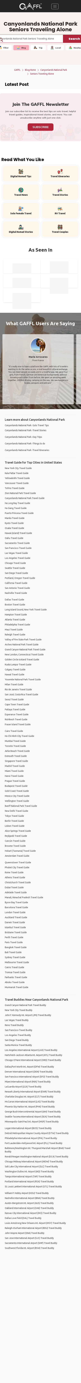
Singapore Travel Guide (16, 761)
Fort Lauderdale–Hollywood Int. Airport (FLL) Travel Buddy (33, 1143)
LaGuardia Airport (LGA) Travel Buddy (23, 1086)
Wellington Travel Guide (17, 801)
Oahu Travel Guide (14, 538)
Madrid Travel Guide (15, 766)
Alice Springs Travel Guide (18, 831)
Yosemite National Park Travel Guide (23, 679)
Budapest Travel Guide (16, 786)
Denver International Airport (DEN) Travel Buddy (29, 1071)
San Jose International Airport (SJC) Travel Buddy (29, 1238)
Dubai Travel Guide (14, 887)
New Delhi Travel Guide (16, 811)
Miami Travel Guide (14, 771)
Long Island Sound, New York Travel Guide (26, 609)
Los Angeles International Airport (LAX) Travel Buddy (31, 1050)
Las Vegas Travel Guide (16, 553)
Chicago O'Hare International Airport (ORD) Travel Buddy (33, 1060)
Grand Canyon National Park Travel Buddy (25, 1005)
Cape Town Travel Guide (17, 704)
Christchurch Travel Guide (18, 882)
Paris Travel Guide (14, 942)
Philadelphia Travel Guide (17, 624)
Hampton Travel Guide (16, 614)
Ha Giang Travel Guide (16, 508)
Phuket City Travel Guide (17, 867)
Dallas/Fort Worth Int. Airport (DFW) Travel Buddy (29, 1066)
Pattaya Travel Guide (15, 709)
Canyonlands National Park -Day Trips (23, 437)
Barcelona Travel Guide (16, 907)
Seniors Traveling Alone (42, 73)
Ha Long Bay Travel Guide (17, 503)
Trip (38, 47)
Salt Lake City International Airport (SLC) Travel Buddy (31, 1166)
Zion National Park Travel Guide (20, 493)
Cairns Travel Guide (14, 967)
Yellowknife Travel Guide (17, 478)
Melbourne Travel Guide (17, 962)
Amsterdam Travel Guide (17, 856)
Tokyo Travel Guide (14, 816)
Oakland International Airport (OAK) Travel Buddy (29, 1208)
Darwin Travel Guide (15, 922)
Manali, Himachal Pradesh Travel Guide (24, 897)
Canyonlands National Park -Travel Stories (25, 430)
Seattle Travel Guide (15, 568)
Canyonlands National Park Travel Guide (24, 498)
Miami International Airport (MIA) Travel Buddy (28, 1081)
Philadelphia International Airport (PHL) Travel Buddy (31, 1138)
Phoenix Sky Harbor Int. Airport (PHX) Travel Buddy (30, 1106)
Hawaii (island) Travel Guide (18, 533)
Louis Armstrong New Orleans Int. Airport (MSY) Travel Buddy (35, 1223)
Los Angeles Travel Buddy (18, 1035)
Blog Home (30, 70)
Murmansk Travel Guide (16, 987)
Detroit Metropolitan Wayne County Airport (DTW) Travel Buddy (37, 1133)
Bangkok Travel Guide (16, 947)
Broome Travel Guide (15, 846)
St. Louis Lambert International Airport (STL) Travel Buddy (33, 1186)
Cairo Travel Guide (14, 731)
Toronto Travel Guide (15, 746)
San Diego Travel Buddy (17, 1040)
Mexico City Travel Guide (17, 796)
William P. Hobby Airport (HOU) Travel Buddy (27, 1193)
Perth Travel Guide (14, 937)
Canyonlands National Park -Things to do (25, 443)
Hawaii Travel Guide (14, 674)
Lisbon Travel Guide (14, 826)
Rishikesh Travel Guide (16, 719)
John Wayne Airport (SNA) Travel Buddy (24, 1233)
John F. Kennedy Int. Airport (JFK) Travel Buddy (28, 1015)
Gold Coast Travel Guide (17, 791)
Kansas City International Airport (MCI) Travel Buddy (30, 1213)
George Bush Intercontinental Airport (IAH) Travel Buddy (33, 1111)
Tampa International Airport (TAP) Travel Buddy (28, 1176)
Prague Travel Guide (15, 781)
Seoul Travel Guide (14, 699)
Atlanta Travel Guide (15, 619)
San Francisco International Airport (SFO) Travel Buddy (32, 1076)
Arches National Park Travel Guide (21, 644)
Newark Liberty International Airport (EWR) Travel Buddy (33, 1091)
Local (56, 47)
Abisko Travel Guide (15, 982)
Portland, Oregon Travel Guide (20, 578)
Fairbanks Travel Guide (16, 977)
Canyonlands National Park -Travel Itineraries (27, 450)
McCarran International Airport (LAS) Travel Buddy (29, 1101)
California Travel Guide (16, 583)
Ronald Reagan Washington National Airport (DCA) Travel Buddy (36, 1156)
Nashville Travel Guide (16, 593)
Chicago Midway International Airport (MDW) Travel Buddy (34, 1161)
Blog (21, 47)
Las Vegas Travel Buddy (17, 1020)
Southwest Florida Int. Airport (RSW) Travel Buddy (29, 1248)
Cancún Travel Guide (15, 841)
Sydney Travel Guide (15, 957)
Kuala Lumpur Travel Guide (18, 664)
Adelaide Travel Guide (16, 892)
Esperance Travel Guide (17, 714)
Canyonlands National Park (53, 70)
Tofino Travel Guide (14, 488)
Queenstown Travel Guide (18, 862)
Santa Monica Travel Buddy (18, 1045)
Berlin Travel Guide (14, 821)
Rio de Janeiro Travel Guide (18, 689)
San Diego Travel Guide (16, 573)
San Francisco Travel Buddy (18, 1030)
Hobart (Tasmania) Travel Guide (20, 851)
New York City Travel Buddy (18, 1010)
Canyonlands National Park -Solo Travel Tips (27, 425)
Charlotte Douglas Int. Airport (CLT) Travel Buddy (29, 1096)
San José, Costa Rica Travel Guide (21, 694)
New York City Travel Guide (18, 468)
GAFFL (17, 70)
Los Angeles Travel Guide (17, 558)
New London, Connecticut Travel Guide (24, 654)
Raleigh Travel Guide (15, 634)
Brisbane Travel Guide (16, 932)
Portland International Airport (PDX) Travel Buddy (29, 1181)
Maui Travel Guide (14, 629)
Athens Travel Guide (15, 877)
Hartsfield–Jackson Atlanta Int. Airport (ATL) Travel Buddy (33, 1055)
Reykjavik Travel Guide (16, 836)
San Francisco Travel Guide (18, 548)
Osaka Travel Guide (14, 528)
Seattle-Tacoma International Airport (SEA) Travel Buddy (33, 1116)
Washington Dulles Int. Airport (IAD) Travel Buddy (29, 1171)
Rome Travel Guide (14, 872)
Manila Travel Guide (14, 518)
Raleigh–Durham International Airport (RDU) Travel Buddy (33, 1228)
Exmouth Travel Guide (16, 756)
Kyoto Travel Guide (14, 523)
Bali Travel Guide (13, 952)
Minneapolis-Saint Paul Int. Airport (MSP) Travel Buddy (32, 1121)
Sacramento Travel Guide (17, 543)
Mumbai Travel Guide (15, 741)
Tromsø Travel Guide (15, 972)
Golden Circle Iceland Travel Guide (22, 659)
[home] (30, 6)
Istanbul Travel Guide (15, 927)
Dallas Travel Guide (14, 599)
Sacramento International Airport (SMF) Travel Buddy (31, 1243)
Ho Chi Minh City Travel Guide (19, 736)
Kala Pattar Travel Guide (17, 473)
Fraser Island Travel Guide (18, 724)
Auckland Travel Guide (16, 917)
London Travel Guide (15, 912)
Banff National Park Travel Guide (21, 806)
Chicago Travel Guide (15, 563)
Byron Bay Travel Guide (16, 902)
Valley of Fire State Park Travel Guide (23, 639)
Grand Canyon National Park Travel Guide (25, 649)
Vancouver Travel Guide (17, 483)
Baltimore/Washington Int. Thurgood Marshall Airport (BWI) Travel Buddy (38, 1150)
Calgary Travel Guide (15, 669)
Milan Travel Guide (14, 684)
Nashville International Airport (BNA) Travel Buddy (29, 1198)
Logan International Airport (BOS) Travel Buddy (28, 1128)
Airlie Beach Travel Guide (17, 751)
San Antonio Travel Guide (17, 588)
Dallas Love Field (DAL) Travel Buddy (23, 1218)
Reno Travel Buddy (14, 1025)
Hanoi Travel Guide (14, 776)
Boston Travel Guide (15, 604)
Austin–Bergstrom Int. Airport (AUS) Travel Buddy (29, 1203)
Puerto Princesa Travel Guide (19, 513)
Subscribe (41, 127)
